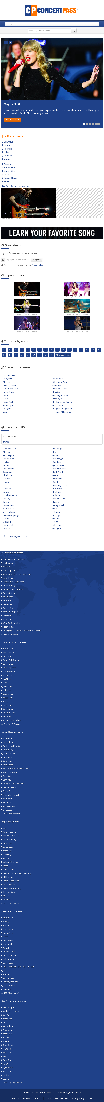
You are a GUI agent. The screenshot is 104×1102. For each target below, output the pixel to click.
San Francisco (59, 468)
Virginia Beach (9, 512)
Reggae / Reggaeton (62, 408)
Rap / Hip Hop (9, 405)
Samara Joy (7, 802)
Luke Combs (7, 675)
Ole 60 (4, 682)
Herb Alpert (7, 764)
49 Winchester (8, 712)
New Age (57, 398)
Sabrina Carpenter (10, 880)
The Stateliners (8, 593)
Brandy (5, 921)
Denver (6, 485)
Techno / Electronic (61, 412)
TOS (90, 1098)
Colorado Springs (10, 515)
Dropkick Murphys (10, 611)
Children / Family (60, 382)
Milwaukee (57, 495)
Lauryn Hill (6, 944)
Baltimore (57, 488)
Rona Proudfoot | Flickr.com (80, 331)
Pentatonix (6, 850)
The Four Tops (8, 951)
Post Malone (7, 1018)
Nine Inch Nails (8, 600)
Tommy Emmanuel (10, 795)
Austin (5, 465)
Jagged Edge (7, 963)
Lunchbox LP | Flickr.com (80, 297)
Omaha (6, 518)
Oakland (6, 521)
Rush (4, 828)
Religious (6, 408)
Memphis (57, 478)
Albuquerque (58, 498)
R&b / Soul (57, 405)
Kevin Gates (7, 1045)
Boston (6, 482)
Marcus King (7, 749)
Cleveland (57, 525)
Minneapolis (8, 525)
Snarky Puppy (8, 806)
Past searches (61, 1098)
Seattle (56, 482)
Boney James (7, 761)
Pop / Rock (7, 402)
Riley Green (7, 648)
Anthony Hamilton (9, 981)
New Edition (7, 917)
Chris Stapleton (8, 667)
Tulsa (5, 152)
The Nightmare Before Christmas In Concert (21, 630)
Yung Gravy (7, 1060)
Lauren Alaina (8, 671)
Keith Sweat (7, 940)
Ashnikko (6, 1071)
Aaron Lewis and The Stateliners (16, 574)
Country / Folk (9, 385)
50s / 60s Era (8, 375)
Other (5, 398)
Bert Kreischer (8, 884)
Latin (5, 395)
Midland (6, 181)
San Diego (57, 458)
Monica (5, 925)
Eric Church (6, 679)
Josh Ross (6, 690)
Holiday (56, 392)
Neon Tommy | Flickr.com (30, 331)
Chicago (6, 452)
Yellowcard (6, 615)
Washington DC (60, 485)
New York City (9, 448)
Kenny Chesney (9, 664)
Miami (55, 518)
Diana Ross (7, 948)
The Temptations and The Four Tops (17, 966)
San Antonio (8, 458)
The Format (6, 604)
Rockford (7, 148)
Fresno (56, 502)
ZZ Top (5, 895)
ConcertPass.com (43, 1092)
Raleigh (56, 515)
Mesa (55, 508)
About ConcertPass (21, 1098)
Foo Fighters (7, 563)
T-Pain (4, 1022)
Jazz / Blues (8, 392)
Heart (4, 865)
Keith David (7, 779)
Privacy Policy (37, 265)
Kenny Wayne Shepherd (12, 783)
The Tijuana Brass (9, 787)
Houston (7, 155)
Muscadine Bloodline (11, 720)
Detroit (6, 145)
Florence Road (8, 892)
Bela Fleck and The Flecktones (15, 768)
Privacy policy (78, 1098)
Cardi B (5, 1075)
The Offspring (8, 585)
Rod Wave (6, 1015)
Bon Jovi (5, 858)
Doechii (5, 1041)
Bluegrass (7, 378)
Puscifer (5, 566)
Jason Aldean (7, 686)
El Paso (6, 478)
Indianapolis (8, 468)
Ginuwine (6, 989)
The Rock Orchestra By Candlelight (17, 873)
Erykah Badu (7, 959)
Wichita (6, 528)
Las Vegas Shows (60, 395)
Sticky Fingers (8, 626)
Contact (37, 1098)
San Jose (56, 462)
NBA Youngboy (8, 1007)
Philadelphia (8, 455)
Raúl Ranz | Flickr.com (14, 219)
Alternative (57, 378)
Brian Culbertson (9, 772)
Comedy (56, 385)
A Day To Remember (10, 623)
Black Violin (6, 798)
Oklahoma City (9, 495)
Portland (56, 492)
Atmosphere (7, 1026)
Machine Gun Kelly (10, 1011)
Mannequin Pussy (10, 835)
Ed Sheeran (7, 877)
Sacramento (8, 505)
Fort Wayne (8, 167)
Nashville (6, 488)
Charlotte (7, 475)
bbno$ (4, 1064)
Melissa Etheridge (9, 862)
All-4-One (6, 974)
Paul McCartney (8, 839)
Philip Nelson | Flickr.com (30, 314)
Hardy (4, 701)
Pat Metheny (7, 742)
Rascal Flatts (7, 697)
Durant (6, 174)
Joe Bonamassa (12, 136)
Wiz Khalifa (6, 1033)
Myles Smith (7, 1067)
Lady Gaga (6, 854)
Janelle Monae (8, 985)
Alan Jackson (7, 652)
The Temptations (9, 955)
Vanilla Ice (6, 1052)
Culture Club (7, 608)
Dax (3, 1056)
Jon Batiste (6, 810)
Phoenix (56, 455)
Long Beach (58, 505)
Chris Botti (6, 776)
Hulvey (5, 1037)
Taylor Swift (13, 104)
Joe (3, 970)
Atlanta (56, 512)
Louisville (7, 492)
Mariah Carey (8, 932)
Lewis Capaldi (8, 570)
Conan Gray (7, 847)
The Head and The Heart (12, 589)
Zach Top (6, 656)
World (5, 412)
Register (37, 260)
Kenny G (5, 791)
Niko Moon (6, 716)
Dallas (5, 462)
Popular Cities (9, 436)
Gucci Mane (7, 1030)
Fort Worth (57, 472)
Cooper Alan (7, 694)
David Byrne (7, 596)
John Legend (7, 929)
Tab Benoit (6, 757)
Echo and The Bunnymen (13, 581)
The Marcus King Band (11, 746)
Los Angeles (58, 448)
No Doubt (6, 619)
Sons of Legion (8, 832)
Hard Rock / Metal (11, 388)
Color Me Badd (8, 978)
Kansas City (8, 171)
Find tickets (12, 119)
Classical (6, 382)
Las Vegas (7, 498)
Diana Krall (6, 738)
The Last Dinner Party (11, 888)
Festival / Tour (59, 388)
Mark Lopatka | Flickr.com (80, 314)
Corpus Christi (9, 178)
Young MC (6, 1048)
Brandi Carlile (7, 869)
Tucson (6, 502)
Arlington (57, 528)
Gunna (5, 1079)
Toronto (7, 164)
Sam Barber (7, 709)
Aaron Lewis (7, 578)
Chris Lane (6, 705)
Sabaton (5, 899)
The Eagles (6, 843)
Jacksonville (58, 465)
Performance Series (62, 402)
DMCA (48, 1098)
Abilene (6, 159)
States (6, 441)
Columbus (7, 141)
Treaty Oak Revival (10, 660)
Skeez (4, 936)
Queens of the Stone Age (13, 559)
